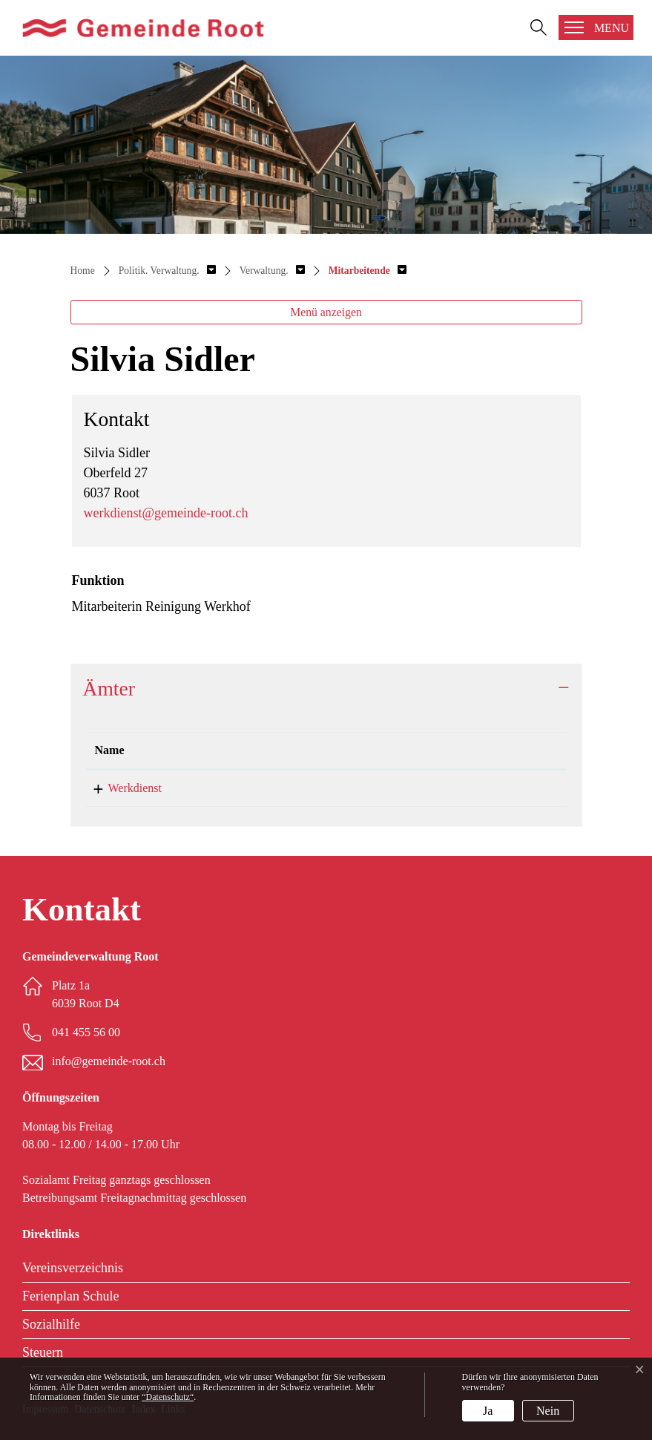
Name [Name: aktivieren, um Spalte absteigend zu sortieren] (110, 750)
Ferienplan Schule (70, 1296)
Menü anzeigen (326, 312)
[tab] (326, 688)
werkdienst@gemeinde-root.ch (166, 512)
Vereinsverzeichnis (72, 1267)
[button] (167, 270)
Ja (488, 1410)
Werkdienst (121, 788)
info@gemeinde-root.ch (108, 1061)
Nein (547, 1410)
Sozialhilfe (51, 1324)
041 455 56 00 (86, 1032)
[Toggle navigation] (596, 27)
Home (82, 270)
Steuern (42, 1352)
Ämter (109, 688)
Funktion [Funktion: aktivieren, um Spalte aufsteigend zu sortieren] (256, 750)
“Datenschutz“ (168, 1397)
